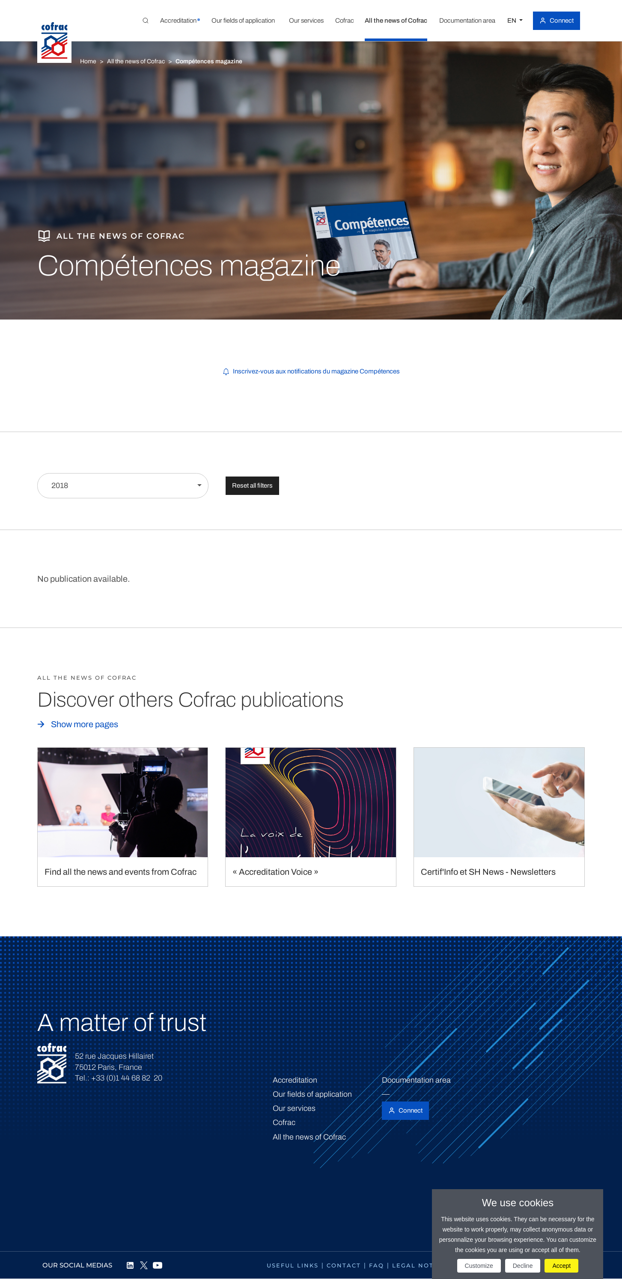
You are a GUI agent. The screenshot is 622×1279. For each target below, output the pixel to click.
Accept (561, 1265)
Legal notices (421, 1265)
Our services (294, 1108)
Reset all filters (252, 485)
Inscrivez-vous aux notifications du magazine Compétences (316, 371)
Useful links (292, 1265)
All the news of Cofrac (136, 61)
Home (88, 61)
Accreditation (295, 1080)
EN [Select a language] (512, 20)
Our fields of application (312, 1094)
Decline (523, 1265)
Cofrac (284, 1122)
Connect (562, 20)
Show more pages (84, 724)
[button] (178, 20)
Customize (479, 1265)
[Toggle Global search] (145, 20)
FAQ (376, 1265)
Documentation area (416, 1080)
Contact (344, 1265)
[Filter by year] (122, 485)
